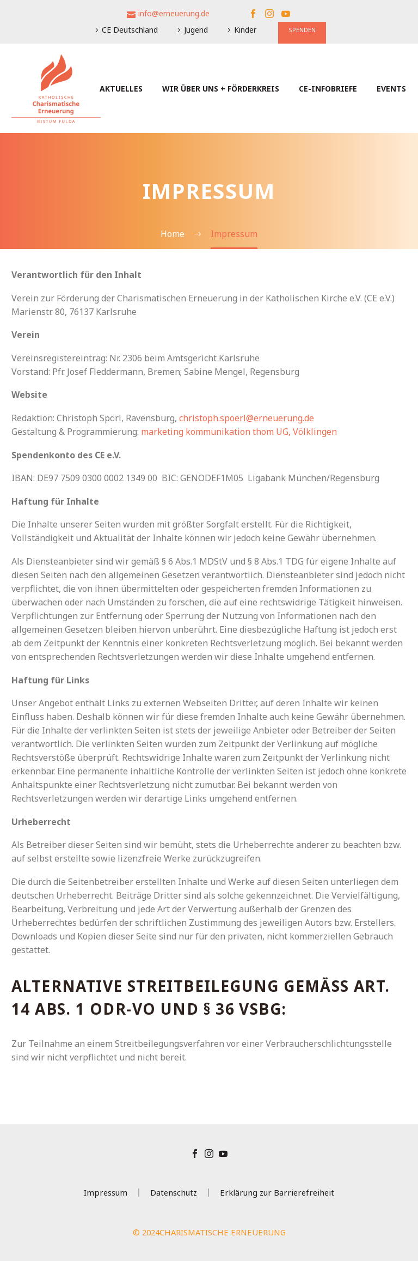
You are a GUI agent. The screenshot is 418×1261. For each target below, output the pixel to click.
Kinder (245, 30)
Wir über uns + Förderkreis (220, 88)
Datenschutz (173, 1193)
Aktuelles (121, 88)
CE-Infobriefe (328, 88)
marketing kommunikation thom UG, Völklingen (239, 432)
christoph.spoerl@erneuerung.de (246, 418)
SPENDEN (302, 30)
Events (391, 88)
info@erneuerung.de (174, 13)
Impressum (105, 1193)
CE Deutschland (130, 30)
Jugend (196, 30)
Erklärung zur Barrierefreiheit (277, 1193)
